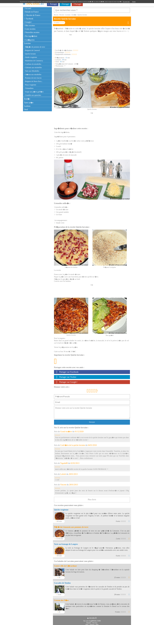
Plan (97, 623)
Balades (88, 622)
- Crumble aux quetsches (32, 95)
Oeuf (26, 109)
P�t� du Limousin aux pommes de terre (71, 526)
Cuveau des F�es (61, 599)
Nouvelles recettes (31, 32)
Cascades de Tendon (62, 582)
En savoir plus (126, 1)
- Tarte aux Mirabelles (31, 71)
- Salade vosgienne (30, 57)
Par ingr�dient (30, 36)
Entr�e (27, 99)
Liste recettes (30, 29)
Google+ (28, 22)
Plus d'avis (92, 498)
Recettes (94, 622)
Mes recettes (29, 25)
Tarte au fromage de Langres (66, 543)
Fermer (134, 1)
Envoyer (92, 421)
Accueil (27, 8)
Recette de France (32, 15)
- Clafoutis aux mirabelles (33, 67)
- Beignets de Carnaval (32, 50)
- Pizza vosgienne (30, 85)
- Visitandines (28, 88)
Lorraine (27, 43)
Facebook (28, 19)
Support (92, 623)
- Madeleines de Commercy (33, 61)
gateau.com (95, 619)
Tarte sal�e (28, 103)
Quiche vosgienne (61, 509)
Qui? (87, 623)
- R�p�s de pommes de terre (34, 47)
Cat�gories (29, 40)
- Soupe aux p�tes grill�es (34, 92)
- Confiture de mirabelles (32, 64)
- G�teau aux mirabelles (32, 74)
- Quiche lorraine (30, 54)
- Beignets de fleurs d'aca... (33, 81)
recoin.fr (93, 617)
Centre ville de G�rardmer (65, 565)
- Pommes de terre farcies (32, 78)
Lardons (27, 106)
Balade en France (31, 12)
